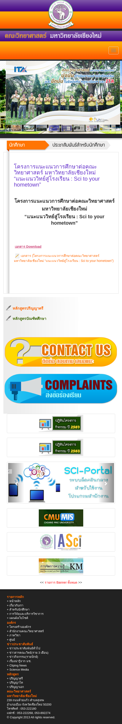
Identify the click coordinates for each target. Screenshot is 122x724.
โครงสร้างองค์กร (20, 627)
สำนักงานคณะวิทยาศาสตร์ (26, 631)
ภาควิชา (14, 635)
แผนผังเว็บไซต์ (18, 618)
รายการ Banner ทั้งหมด (61, 582)
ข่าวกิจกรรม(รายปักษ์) (23, 656)
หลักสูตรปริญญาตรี (28, 308)
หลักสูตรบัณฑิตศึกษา (29, 319)
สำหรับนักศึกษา (19, 609)
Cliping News (18, 665)
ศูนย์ (12, 639)
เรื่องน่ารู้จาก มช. (20, 661)
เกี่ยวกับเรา (16, 605)
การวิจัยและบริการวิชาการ (26, 614)
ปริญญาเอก (16, 687)
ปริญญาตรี (16, 678)
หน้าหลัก (15, 601)
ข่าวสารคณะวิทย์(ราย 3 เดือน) (28, 652)
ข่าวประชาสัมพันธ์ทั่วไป (24, 648)
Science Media (19, 669)
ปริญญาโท (16, 682)
